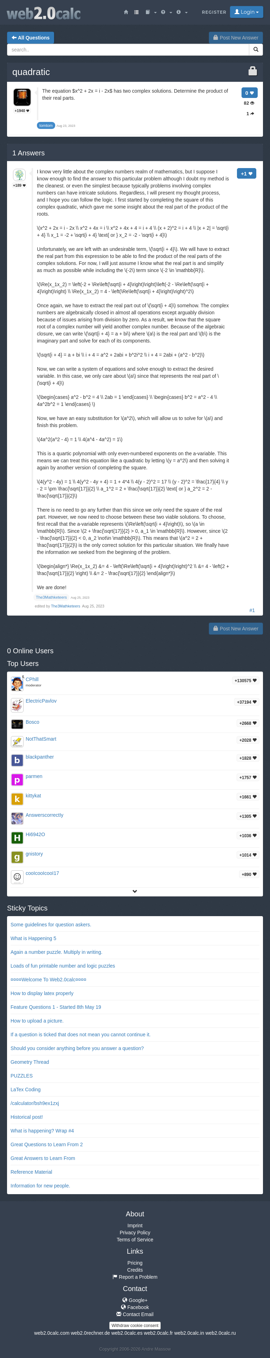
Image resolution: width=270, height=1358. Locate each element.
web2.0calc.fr (158, 1333)
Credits (135, 1270)
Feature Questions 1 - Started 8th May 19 (56, 1007)
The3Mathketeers (66, 606)
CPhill (32, 679)
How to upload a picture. (37, 1021)
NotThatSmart (41, 739)
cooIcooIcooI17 (42, 873)
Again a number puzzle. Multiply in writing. (56, 952)
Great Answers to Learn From (43, 1158)
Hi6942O (35, 834)
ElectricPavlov (41, 701)
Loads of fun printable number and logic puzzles (63, 966)
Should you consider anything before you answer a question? (77, 1048)
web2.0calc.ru (220, 1333)
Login (246, 12)
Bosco (32, 722)
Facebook (135, 1307)
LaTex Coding (26, 1089)
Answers (28, 153)
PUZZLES (22, 1076)
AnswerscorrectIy (44, 815)
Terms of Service (135, 1239)
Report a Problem (135, 1277)
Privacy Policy (135, 1232)
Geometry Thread (30, 1062)
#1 (252, 610)
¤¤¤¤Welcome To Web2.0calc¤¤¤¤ (48, 979)
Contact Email (134, 1314)
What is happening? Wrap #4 (42, 1131)
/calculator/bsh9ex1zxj (35, 1103)
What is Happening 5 (33, 938)
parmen (34, 776)
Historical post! (27, 1117)
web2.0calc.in (189, 1333)
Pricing (135, 1263)
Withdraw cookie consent (134, 1325)
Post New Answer (235, 38)
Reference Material (31, 1172)
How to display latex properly (42, 993)
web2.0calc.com (51, 1333)
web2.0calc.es (127, 1333)
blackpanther (40, 757)
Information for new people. (40, 1186)
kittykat (33, 795)
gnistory (34, 854)
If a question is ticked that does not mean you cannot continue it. (80, 1034)
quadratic (31, 72)
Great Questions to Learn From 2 (47, 1144)
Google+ (134, 1300)
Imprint (135, 1225)
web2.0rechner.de (90, 1333)
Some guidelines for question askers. (51, 924)
